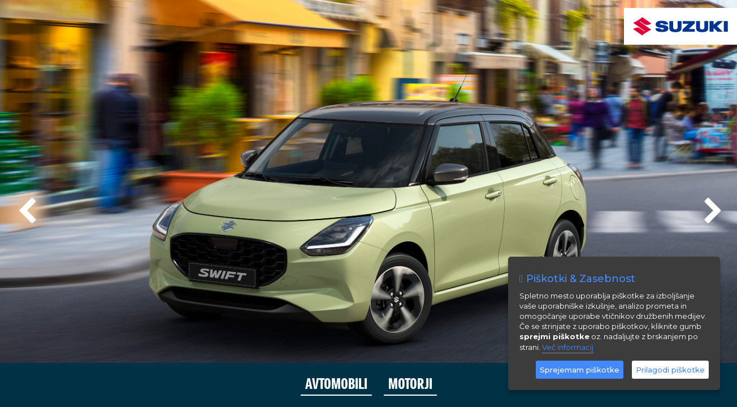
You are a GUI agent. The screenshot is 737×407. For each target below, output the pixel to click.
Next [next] (711, 206)
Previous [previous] (25, 206)
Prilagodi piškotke (670, 369)
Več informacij (567, 347)
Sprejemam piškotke (579, 369)
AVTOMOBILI (336, 384)
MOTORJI (410, 384)
